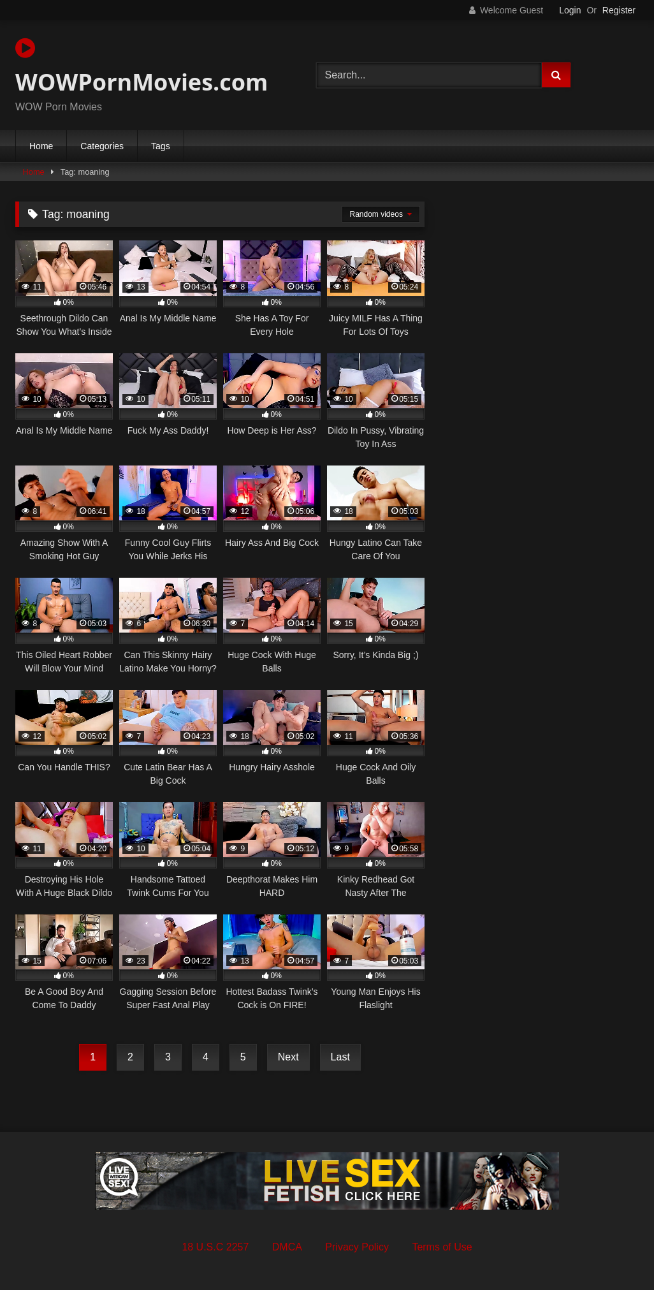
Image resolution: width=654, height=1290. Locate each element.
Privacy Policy (357, 1247)
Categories (102, 146)
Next (288, 1057)
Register (619, 10)
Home (41, 146)
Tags (160, 146)
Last (340, 1057)
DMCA (287, 1247)
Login (570, 10)
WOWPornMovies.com (141, 67)
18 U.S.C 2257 (215, 1247)
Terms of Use (442, 1247)
